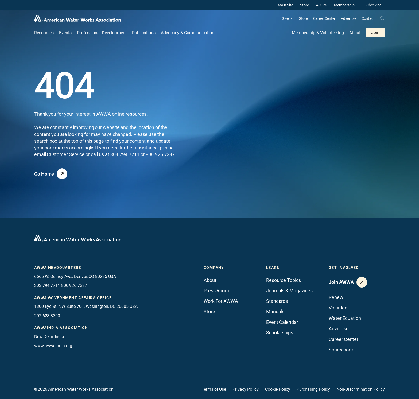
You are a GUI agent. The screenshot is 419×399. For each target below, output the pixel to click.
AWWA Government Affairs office (73, 298)
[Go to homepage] (77, 238)
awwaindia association (61, 328)
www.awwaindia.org (53, 345)
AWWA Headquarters (58, 267)
